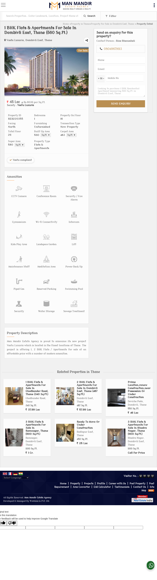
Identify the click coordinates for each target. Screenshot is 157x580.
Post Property (137, 474)
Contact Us (139, 477)
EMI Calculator (102, 477)
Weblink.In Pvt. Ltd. (40, 492)
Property (75, 474)
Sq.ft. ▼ (57, 135)
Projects (88, 474)
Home (66, 24)
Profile (101, 474)
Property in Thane (80, 24)
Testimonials (122, 477)
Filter (110, 16)
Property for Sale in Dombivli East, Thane (112, 24)
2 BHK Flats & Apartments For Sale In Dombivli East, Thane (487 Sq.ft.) (87, 378)
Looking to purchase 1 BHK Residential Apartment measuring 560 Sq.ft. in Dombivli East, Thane (140, 105)
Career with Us (117, 474)
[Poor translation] (12, 514)
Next (117, 71)
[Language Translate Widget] (16, 468)
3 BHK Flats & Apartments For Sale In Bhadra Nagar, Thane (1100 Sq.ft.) (138, 418)
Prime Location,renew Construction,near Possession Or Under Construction (139, 380)
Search (89, 15)
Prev (8, 71)
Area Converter (81, 477)
